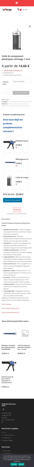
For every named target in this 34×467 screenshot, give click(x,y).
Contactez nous (8, 453)
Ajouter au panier (21, 93)
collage (14, 104)
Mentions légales (8, 440)
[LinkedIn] (17, 3)
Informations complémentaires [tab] (17, 214)
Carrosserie (12, 101)
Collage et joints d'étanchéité (23, 101)
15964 (10, 104)
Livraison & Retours (9, 435)
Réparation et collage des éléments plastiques (14, 106)
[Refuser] (32, 460)
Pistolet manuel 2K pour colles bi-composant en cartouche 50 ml (7, 379)
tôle (28, 106)
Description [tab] (17, 210)
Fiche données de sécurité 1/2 (10, 308)
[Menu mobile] (25, 9)
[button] (29, 26)
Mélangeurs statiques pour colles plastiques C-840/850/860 (8, 347)
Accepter (14, 464)
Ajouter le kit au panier (12, 200)
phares (26, 104)
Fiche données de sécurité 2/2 (10, 312)
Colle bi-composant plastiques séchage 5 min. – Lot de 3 (24, 347)
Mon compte (7, 451)
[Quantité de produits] (6, 92)
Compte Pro (7, 438)
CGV (5, 432)
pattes (21, 104)
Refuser (21, 464)
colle (18, 104)
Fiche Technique (6, 304)
